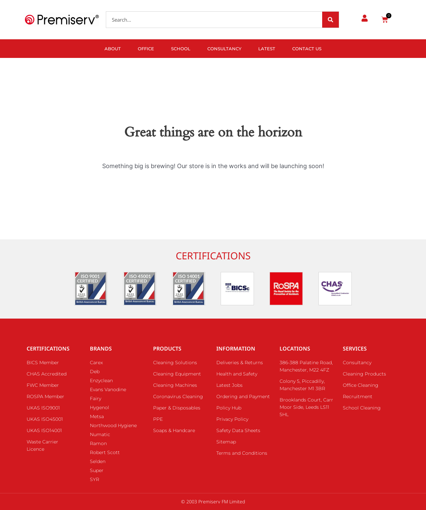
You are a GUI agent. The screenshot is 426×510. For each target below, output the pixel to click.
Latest (266, 48)
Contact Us (306, 48)
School (180, 48)
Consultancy (224, 48)
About (113, 48)
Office (146, 48)
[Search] (330, 20)
